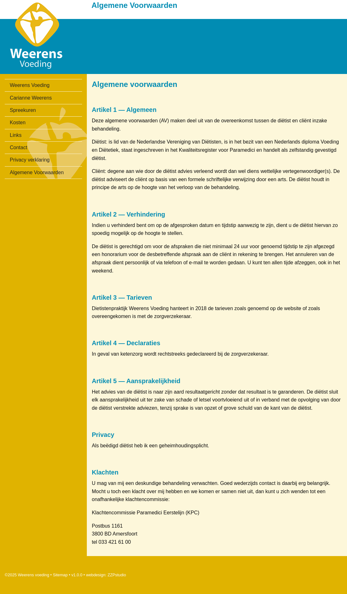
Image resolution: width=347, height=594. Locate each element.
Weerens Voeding (30, 85)
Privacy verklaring (30, 159)
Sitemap (60, 575)
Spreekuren (23, 110)
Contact (18, 147)
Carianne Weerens (31, 98)
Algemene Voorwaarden (37, 172)
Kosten (18, 122)
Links (15, 135)
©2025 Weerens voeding (27, 575)
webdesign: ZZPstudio (106, 575)
